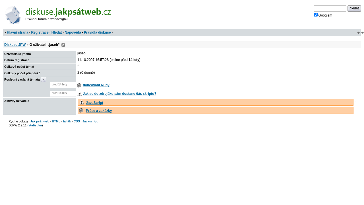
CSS (77, 121)
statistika (35, 125)
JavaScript (94, 103)
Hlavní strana (17, 32)
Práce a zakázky (99, 111)
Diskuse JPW (15, 45)
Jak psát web (39, 121)
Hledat (56, 32)
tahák (67, 121)
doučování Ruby (96, 85)
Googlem (323, 15)
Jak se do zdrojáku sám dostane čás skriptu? (119, 94)
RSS (63, 45)
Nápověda (73, 32)
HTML (56, 121)
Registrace (39, 32)
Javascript (90, 121)
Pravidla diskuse (97, 32)
